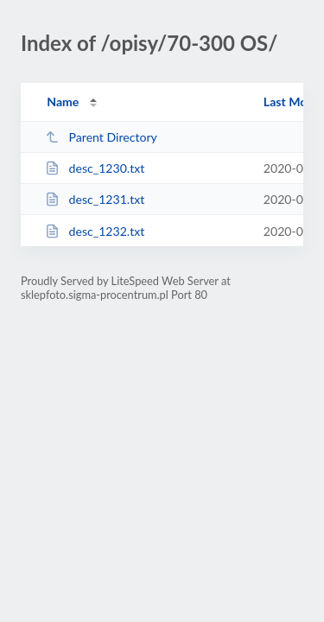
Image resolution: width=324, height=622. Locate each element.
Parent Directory (101, 137)
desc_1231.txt (94, 199)
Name (63, 101)
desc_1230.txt (94, 168)
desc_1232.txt (94, 231)
